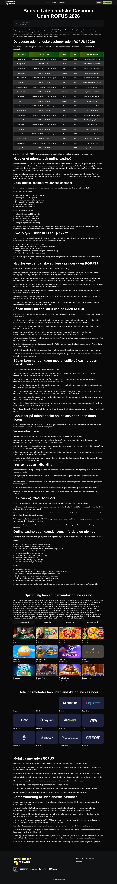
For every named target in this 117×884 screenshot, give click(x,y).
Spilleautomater (93, 622)
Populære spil (24, 622)
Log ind (99, 2)
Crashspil (70, 622)
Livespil (47, 622)
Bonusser (62, 2)
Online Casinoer (51, 2)
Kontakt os (79, 861)
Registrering (107, 2)
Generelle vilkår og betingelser (85, 858)
